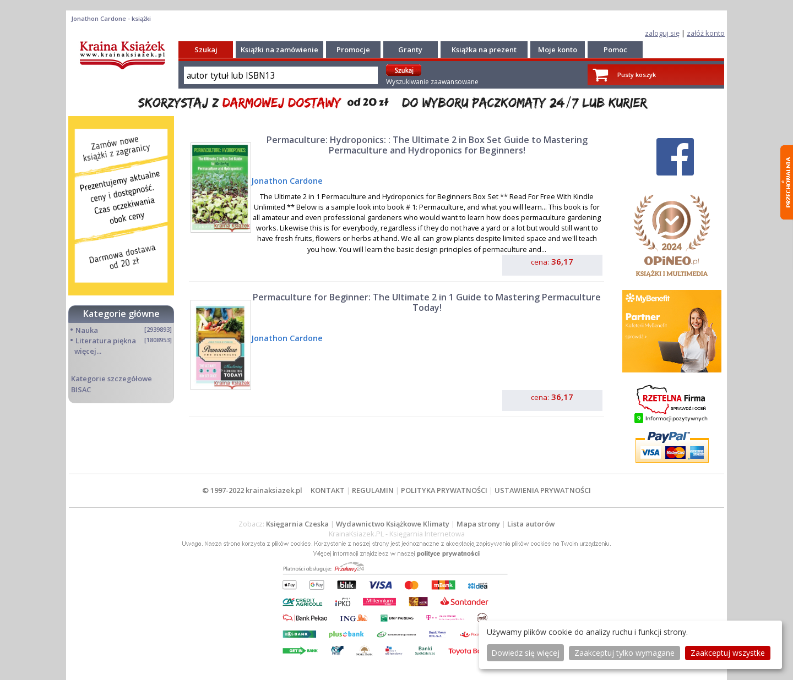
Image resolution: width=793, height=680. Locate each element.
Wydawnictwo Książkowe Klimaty (392, 524)
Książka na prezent (484, 49)
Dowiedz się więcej (525, 653)
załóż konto (706, 33)
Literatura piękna (105, 341)
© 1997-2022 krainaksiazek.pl (252, 490)
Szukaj (206, 49)
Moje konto (557, 49)
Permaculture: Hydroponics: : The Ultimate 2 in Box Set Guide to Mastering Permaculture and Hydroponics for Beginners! (427, 145)
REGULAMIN (373, 490)
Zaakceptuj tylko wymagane (624, 653)
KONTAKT (328, 490)
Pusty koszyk (636, 74)
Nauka (86, 330)
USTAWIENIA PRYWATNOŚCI (543, 490)
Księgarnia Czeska (297, 524)
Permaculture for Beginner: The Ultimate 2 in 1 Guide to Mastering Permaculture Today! (427, 302)
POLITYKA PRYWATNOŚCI (444, 490)
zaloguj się (662, 33)
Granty (410, 49)
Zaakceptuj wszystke (728, 653)
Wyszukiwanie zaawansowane (432, 81)
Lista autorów (531, 524)
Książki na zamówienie (279, 49)
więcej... (87, 351)
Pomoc (615, 49)
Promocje (353, 49)
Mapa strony (478, 524)
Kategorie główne (121, 314)
